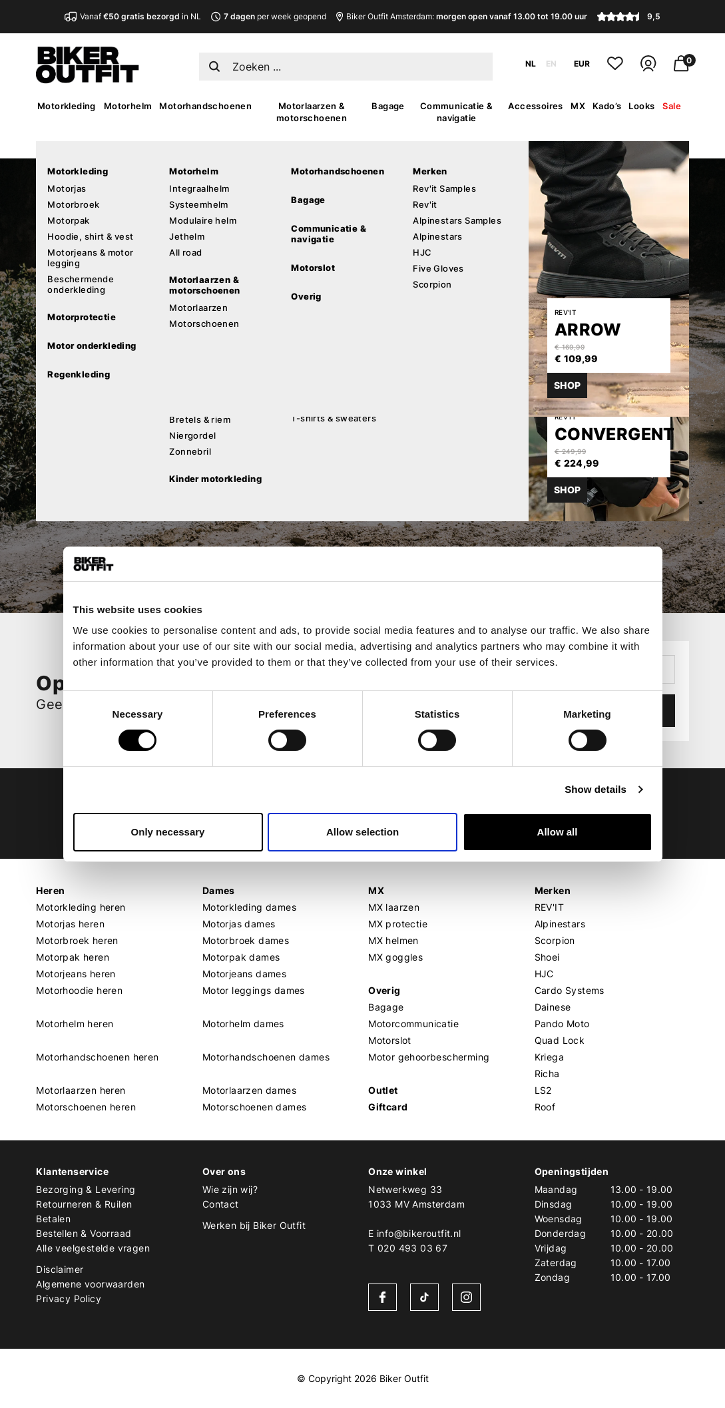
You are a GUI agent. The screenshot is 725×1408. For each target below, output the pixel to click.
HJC (544, 973)
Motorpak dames (241, 957)
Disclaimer (59, 1269)
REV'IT (549, 907)
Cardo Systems (569, 990)
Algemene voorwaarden (90, 1284)
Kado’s (607, 106)
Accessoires (535, 106)
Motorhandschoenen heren (97, 1056)
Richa (547, 1073)
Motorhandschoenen (205, 106)
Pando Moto (562, 1023)
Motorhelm (128, 106)
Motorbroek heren (77, 940)
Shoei (547, 957)
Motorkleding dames (249, 907)
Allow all (557, 831)
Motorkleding (66, 106)
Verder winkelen (157, 453)
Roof (545, 1106)
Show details (595, 789)
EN (551, 64)
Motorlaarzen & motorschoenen (311, 112)
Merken (553, 890)
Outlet (382, 1090)
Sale (671, 106)
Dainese (553, 1007)
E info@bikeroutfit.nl (414, 1233)
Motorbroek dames (245, 940)
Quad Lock (560, 1040)
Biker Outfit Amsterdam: (461, 16)
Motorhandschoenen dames (266, 1056)
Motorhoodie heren (79, 990)
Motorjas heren (70, 923)
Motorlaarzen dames (249, 1090)
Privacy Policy (68, 1298)
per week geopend (268, 16)
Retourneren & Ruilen (84, 1204)
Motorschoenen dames (254, 1106)
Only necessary (168, 831)
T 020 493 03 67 (407, 1248)
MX (578, 106)
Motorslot (389, 1040)
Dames (218, 890)
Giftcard (387, 1106)
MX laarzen (393, 907)
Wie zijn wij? (230, 1189)
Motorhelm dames (243, 1023)
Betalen (53, 1218)
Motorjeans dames (244, 973)
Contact (220, 1204)
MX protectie (397, 923)
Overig (384, 990)
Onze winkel (397, 1171)
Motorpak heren (72, 957)
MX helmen (393, 940)
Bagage (387, 106)
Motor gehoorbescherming (428, 1056)
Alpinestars (560, 923)
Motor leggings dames (253, 990)
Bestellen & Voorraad (83, 1233)
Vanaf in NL (133, 16)
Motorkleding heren (80, 907)
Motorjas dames (239, 923)
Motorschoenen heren (86, 1106)
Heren (50, 890)
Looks (641, 106)
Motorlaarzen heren (80, 1090)
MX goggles (395, 957)
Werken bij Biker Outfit (254, 1225)
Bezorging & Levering (85, 1189)
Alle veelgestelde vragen (93, 1248)
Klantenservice (72, 1171)
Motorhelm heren (74, 1023)
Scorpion (555, 940)
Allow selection (362, 831)
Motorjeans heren (75, 973)
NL (530, 64)
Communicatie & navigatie (456, 112)
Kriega (549, 1056)
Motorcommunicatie (413, 1023)
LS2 (543, 1090)
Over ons (224, 1171)
